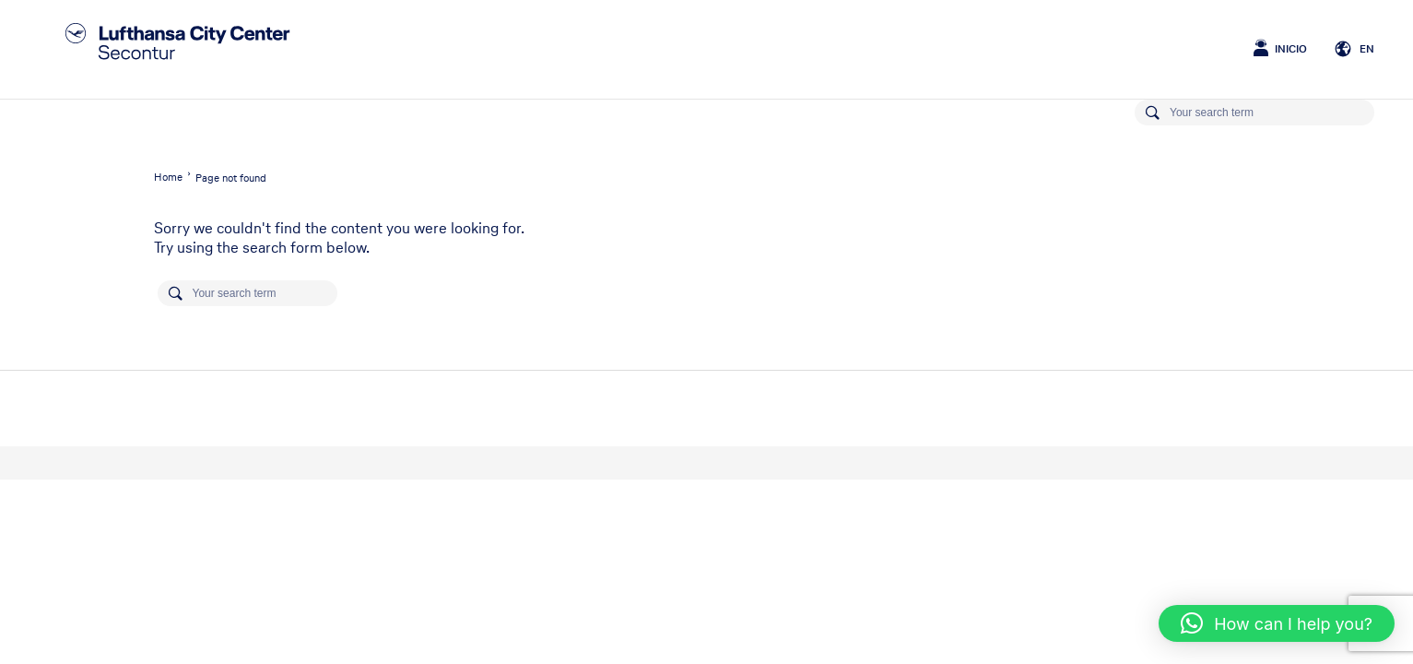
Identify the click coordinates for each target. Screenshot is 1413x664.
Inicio (1291, 49)
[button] (1277, 623)
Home (168, 177)
